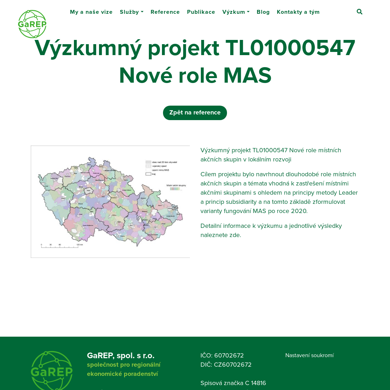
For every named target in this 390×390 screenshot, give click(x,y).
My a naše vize (91, 9)
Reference (165, 9)
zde (234, 234)
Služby (129, 9)
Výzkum (233, 9)
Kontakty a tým (298, 9)
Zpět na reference (195, 112)
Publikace (201, 9)
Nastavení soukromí (309, 355)
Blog (263, 9)
